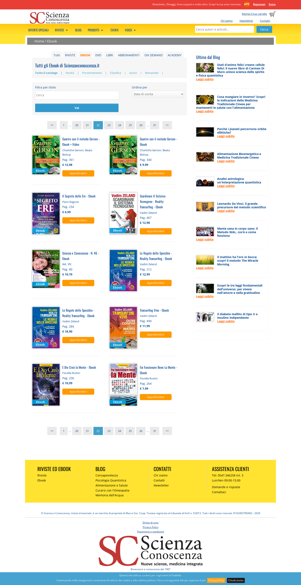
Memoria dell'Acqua (110, 496)
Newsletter (246, 21)
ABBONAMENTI (128, 55)
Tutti (57, 55)
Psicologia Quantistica (111, 481)
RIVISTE (70, 55)
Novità (70, 73)
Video (131, 30)
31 (154, 126)
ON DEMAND (153, 55)
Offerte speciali (38, 30)
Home (39, 41)
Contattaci (219, 492)
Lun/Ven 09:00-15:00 (226, 481)
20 (76, 126)
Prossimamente (92, 73)
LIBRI (109, 55)
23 (108, 126)
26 (140, 126)
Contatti (265, 21)
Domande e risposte (226, 487)
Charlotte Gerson (73, 150)
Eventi (115, 30)
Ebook (52, 41)
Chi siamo (227, 21)
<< (51, 126)
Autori (133, 73)
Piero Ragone (70, 202)
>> (167, 126)
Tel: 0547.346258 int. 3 (227, 476)
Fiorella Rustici (71, 373)
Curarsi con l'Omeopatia (112, 491)
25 (130, 126)
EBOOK (85, 55)
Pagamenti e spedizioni (150, 532)
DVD (98, 55)
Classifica (116, 73)
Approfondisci (78, 173)
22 (98, 126)
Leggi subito (205, 79)
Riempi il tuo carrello (254, 14)
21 (87, 126)
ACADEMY (174, 55)
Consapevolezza (107, 476)
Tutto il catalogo (46, 73)
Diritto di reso (150, 523)
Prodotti (96, 30)
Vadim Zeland (148, 213)
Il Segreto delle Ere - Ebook (79, 196)
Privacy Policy (216, 580)
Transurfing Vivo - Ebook (154, 310)
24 (119, 126)
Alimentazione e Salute (112, 486)
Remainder (152, 73)
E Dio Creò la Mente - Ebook (79, 367)
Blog (78, 30)
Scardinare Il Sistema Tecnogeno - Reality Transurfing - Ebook (152, 202)
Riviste (62, 30)
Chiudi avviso (236, 580)
